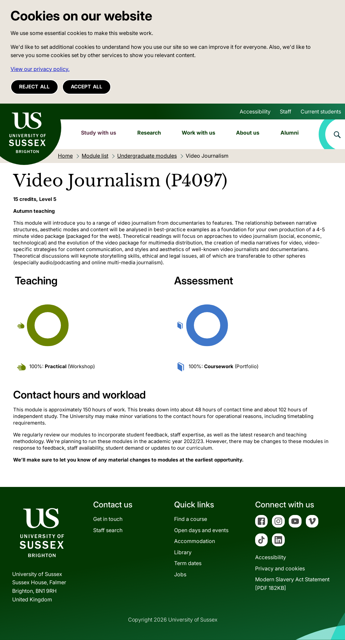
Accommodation (194, 541)
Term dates (187, 563)
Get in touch (107, 519)
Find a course (190, 519)
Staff (285, 111)
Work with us (198, 132)
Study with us (98, 132)
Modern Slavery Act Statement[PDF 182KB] (292, 583)
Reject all (34, 86)
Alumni (289, 132)
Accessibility (255, 111)
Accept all (86, 86)
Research (149, 132)
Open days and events (201, 530)
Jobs (180, 574)
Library (183, 552)
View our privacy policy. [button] (40, 69)
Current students (321, 111)
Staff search (107, 530)
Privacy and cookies (280, 568)
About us (247, 132)
